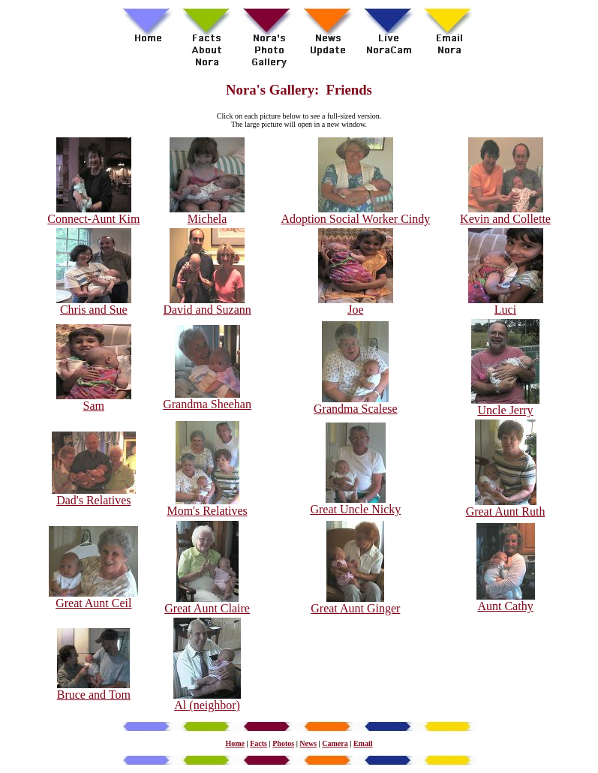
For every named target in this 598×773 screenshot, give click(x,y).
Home (235, 743)
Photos (283, 743)
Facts (258, 743)
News (308, 743)
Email (363, 743)
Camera (334, 743)
